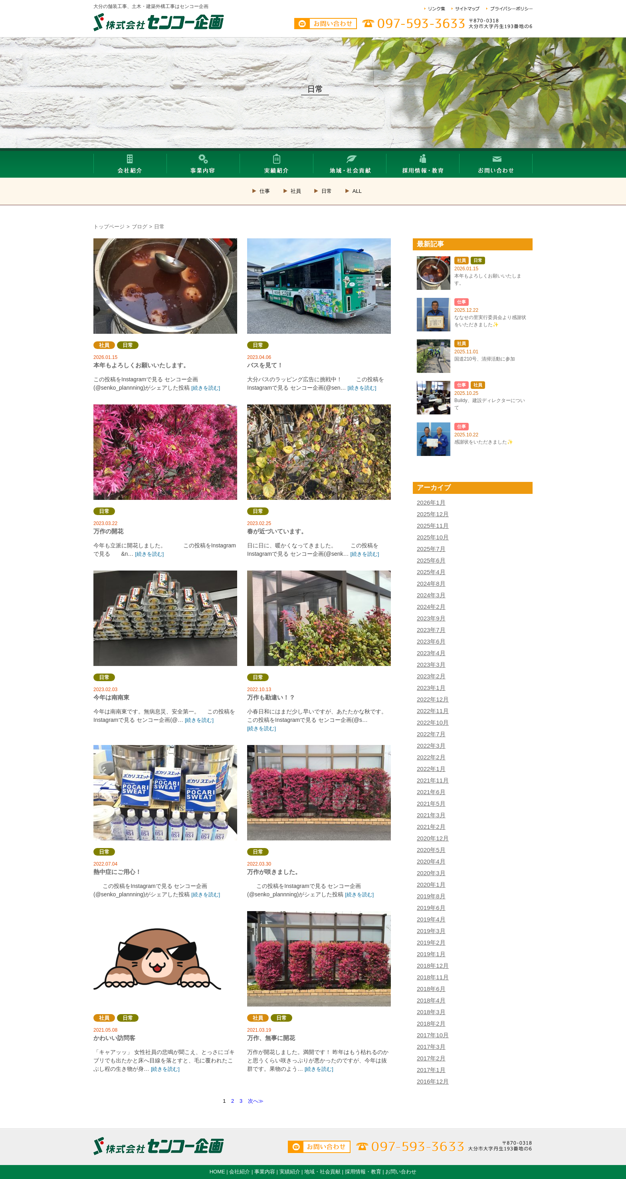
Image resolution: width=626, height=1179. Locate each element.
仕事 (265, 191)
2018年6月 (431, 988)
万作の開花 (165, 452)
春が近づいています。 (319, 452)
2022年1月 (431, 768)
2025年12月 (433, 514)
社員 (296, 191)
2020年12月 (433, 838)
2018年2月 (431, 1023)
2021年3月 (431, 815)
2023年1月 (431, 687)
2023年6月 (431, 641)
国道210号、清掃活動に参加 (484, 359)
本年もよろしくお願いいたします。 (165, 286)
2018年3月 (431, 1012)
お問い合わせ (400, 1172)
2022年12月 (433, 699)
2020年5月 (431, 849)
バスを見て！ (319, 286)
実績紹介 (289, 1172)
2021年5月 (431, 803)
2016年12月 (433, 1081)
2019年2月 (431, 942)
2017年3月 (431, 1046)
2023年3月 (431, 664)
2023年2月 (431, 676)
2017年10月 (433, 1035)
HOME (217, 1172)
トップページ (109, 227)
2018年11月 (433, 977)
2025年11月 (433, 525)
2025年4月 (431, 572)
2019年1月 (431, 954)
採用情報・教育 (363, 1172)
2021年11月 (433, 780)
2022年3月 (431, 745)
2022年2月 (431, 757)
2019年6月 (431, 907)
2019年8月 (431, 896)
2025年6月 (431, 560)
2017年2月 (431, 1058)
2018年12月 (433, 965)
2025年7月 (431, 548)
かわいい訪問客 (165, 959)
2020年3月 (431, 873)
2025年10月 (433, 537)
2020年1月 (431, 884)
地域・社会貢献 (322, 1172)
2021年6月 (431, 792)
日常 (326, 191)
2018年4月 (431, 1000)
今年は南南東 (165, 618)
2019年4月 (431, 919)
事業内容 (264, 1172)
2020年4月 (431, 861)
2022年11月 (433, 710)
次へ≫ (255, 1101)
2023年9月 (431, 618)
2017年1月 (431, 1069)
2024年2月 (431, 606)
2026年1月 (431, 502)
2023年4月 (431, 653)
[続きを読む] (205, 388)
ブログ (139, 227)
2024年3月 (431, 595)
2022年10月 (433, 722)
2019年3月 (431, 930)
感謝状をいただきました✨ (483, 442)
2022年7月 (431, 734)
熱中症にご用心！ (165, 792)
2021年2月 (431, 826)
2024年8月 (431, 583)
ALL (357, 191)
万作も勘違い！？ (319, 618)
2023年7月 (431, 629)
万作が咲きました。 (319, 792)
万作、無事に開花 (319, 959)
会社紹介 (239, 1172)
